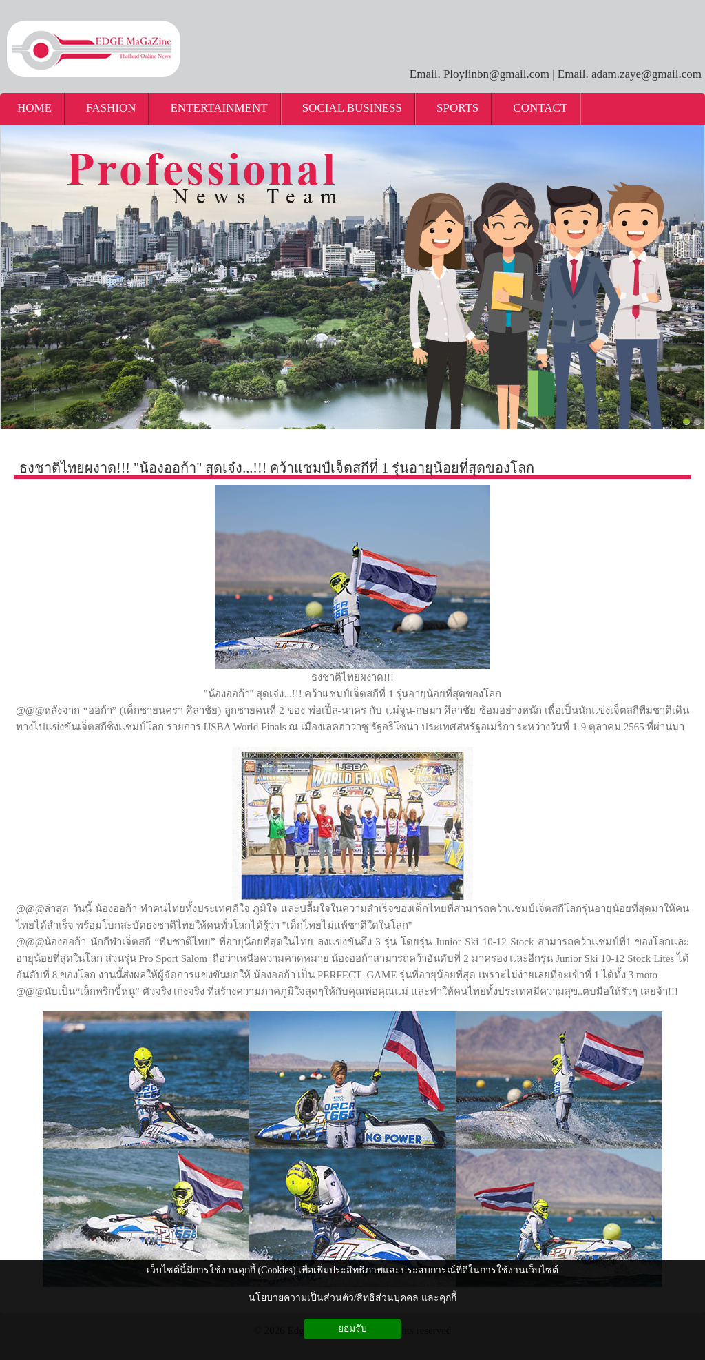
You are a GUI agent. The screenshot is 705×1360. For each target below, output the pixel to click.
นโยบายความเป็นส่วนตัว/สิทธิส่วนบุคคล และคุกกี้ (352, 1297)
